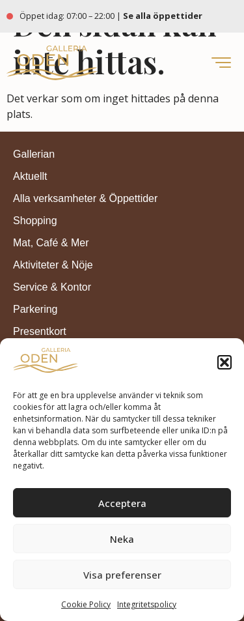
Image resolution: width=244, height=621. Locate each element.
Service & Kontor (52, 287)
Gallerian (34, 154)
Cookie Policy (86, 604)
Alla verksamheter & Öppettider (85, 198)
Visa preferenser (122, 574)
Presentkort (39, 331)
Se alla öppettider (163, 16)
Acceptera (122, 503)
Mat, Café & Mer (50, 242)
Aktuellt (30, 176)
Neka (122, 538)
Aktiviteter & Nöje (53, 264)
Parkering (35, 309)
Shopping (35, 220)
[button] (224, 362)
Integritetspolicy (146, 604)
